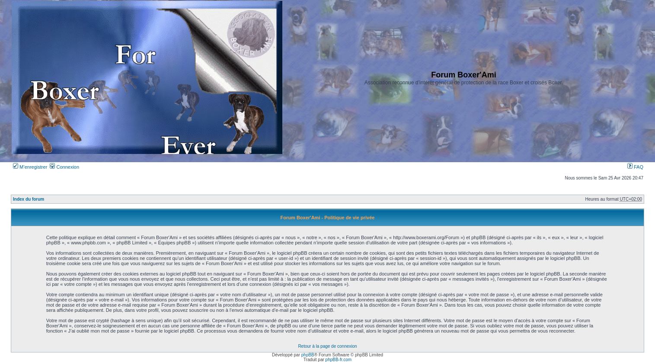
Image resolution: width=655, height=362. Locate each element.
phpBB (307, 354)
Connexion (64, 167)
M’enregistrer (30, 167)
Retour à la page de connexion (327, 346)
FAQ (635, 167)
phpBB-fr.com (339, 359)
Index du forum (28, 199)
